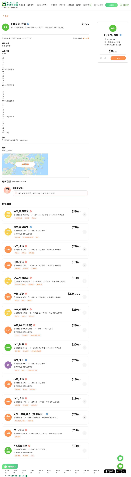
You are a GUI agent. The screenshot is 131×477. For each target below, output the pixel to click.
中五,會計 (19, 360)
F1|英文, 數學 (18, 23)
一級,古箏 (19, 293)
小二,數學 (19, 344)
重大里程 (32, 472)
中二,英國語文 (21, 227)
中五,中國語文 (21, 309)
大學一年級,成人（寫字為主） (29, 414)
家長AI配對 (86, 472)
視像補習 (41, 472)
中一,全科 (19, 430)
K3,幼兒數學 (20, 445)
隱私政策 (77, 472)
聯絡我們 (58, 472)
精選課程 (49, 472)
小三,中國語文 (21, 277)
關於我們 (7, 472)
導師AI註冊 (96, 472)
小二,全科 (19, 246)
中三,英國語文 (21, 211)
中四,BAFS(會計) (23, 325)
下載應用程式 (67, 472)
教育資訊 (16, 472)
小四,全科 (19, 379)
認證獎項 (24, 472)
